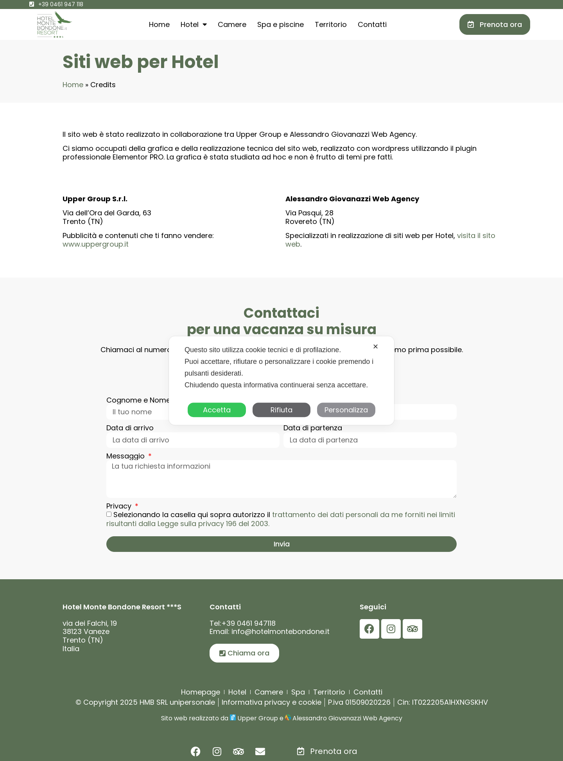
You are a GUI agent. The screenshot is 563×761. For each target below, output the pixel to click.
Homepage (200, 692)
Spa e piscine (280, 24)
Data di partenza (312, 428)
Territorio (331, 24)
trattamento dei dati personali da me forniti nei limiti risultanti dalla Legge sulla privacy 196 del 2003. (280, 519)
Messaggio (126, 456)
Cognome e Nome (139, 400)
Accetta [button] (217, 410)
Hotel (194, 24)
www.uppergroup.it (96, 244)
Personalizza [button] (346, 410)
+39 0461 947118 (248, 623)
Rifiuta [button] (281, 410)
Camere (232, 24)
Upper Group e (260, 718)
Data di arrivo (130, 428)
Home (159, 24)
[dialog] (281, 380)
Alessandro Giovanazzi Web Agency (346, 718)
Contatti (372, 24)
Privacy (119, 506)
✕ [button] (375, 346)
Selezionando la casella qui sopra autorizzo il (280, 519)
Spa (298, 692)
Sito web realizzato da (195, 718)
